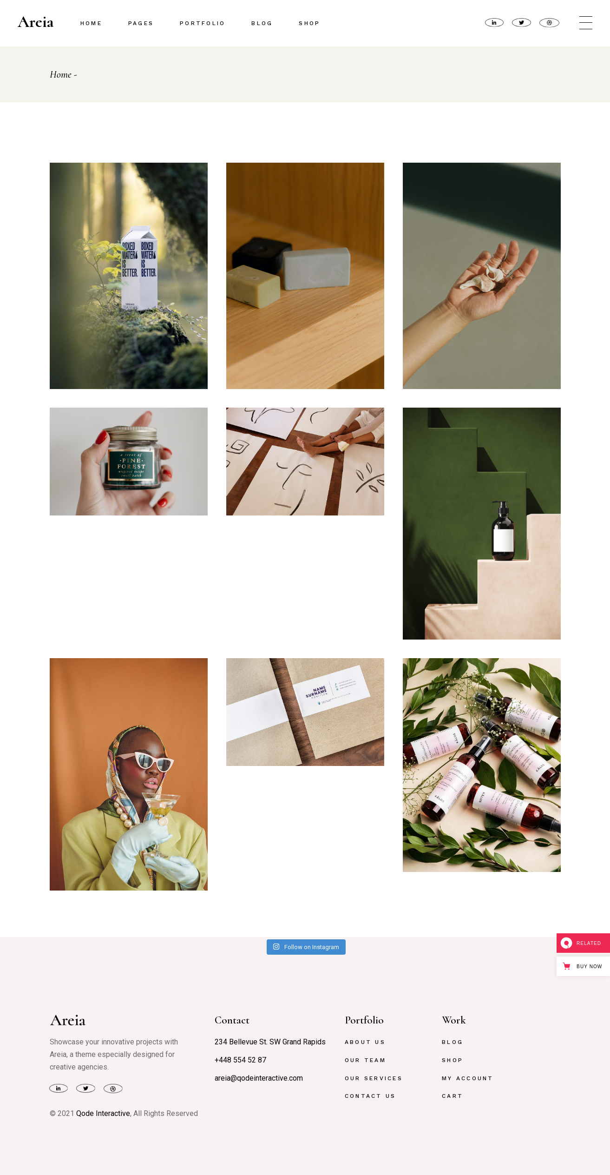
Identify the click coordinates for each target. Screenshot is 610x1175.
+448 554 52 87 (240, 1060)
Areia (36, 22)
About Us (365, 1042)
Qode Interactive (103, 1113)
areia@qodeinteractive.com (259, 1078)
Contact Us (370, 1096)
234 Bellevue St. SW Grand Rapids (270, 1041)
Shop (452, 1060)
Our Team (365, 1060)
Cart (452, 1096)
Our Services (374, 1078)
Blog (452, 1042)
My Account (467, 1078)
